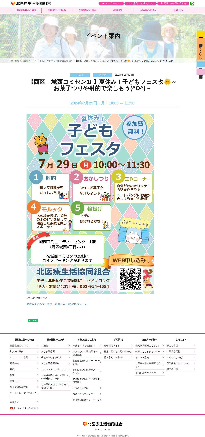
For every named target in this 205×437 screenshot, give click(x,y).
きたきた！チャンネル (23, 408)
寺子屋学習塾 (173, 351)
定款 (12, 369)
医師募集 (200, 66)
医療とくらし (200, 50)
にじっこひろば (174, 357)
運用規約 (14, 402)
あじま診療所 (48, 351)
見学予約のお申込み (114, 357)
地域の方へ (179, 10)
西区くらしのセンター (84, 394)
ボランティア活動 (19, 357)
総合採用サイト (112, 345)
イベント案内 (142, 357)
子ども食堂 (172, 345)
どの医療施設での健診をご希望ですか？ (54, 386)
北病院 (44, 345)
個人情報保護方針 (19, 387)
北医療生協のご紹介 (26, 10)
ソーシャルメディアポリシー (23, 395)
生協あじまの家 (80, 388)
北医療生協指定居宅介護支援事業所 (86, 380)
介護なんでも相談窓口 (84, 345)
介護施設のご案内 (87, 10)
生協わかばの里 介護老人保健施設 (85, 353)
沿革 (12, 375)
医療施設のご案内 (57, 10)
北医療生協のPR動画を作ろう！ (148, 365)
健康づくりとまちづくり (147, 351)
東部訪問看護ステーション (86, 400)
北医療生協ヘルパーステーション (86, 362)
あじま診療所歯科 (50, 363)
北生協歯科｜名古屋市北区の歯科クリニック (54, 377)
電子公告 (14, 363)
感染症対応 (200, 34)
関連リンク (15, 381)
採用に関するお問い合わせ (117, 351)
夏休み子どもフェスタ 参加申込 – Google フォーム (57, 304)
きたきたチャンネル (145, 372)
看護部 (200, 74)
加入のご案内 (16, 351)
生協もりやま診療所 (51, 357)
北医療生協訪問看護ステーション (86, 371)
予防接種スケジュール (178, 363)
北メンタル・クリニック (53, 369)
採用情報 (117, 10)
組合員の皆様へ (148, 10)
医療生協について (19, 345)
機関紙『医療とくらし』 (147, 345)
